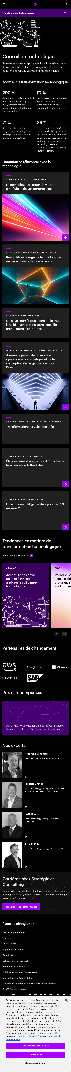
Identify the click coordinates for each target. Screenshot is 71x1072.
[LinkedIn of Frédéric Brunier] (26, 807)
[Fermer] (66, 1000)
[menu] (4, 4)
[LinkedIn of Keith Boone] (26, 837)
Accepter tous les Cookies (35, 1046)
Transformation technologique (18, 12)
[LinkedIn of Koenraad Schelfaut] (26, 776)
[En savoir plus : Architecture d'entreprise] (35, 323)
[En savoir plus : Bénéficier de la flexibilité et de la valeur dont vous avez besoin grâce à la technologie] (35, 206)
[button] (21, 906)
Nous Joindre (9, 943)
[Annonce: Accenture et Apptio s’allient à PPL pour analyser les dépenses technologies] (25, 595)
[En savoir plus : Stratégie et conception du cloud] (35, 467)
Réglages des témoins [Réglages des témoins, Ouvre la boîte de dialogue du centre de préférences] (35, 1063)
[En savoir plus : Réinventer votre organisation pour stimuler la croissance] (35, 376)
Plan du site (8, 954)
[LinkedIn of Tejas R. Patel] (26, 867)
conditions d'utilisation (14, 966)
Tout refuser (35, 1055)
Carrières (7, 937)
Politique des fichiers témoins (30, 1036)
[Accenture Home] (35, 4)
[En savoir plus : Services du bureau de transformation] (35, 429)
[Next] (65, 634)
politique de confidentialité (16, 960)
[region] (35, 1033)
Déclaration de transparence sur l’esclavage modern (29, 983)
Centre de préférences (13, 932)
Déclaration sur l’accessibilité (17, 977)
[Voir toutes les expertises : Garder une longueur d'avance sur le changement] (17, 555)
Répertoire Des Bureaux (14, 949)
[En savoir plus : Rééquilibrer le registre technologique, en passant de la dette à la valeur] (35, 274)
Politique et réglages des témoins (19, 972)
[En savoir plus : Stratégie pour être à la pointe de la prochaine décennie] (35, 510)
